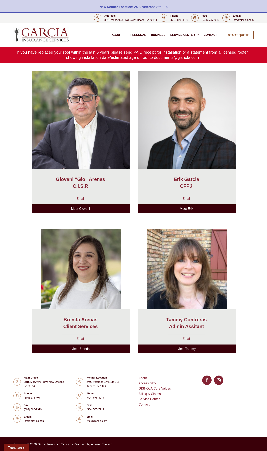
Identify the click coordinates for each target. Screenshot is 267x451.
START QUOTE (238, 35)
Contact (210, 34)
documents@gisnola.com (176, 57)
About (119, 34)
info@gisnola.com (243, 19)
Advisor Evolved (101, 444)
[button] (81, 208)
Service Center (185, 34)
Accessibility (147, 383)
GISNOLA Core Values (155, 388)
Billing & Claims (150, 394)
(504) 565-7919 (210, 19)
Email (80, 198)
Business (158, 34)
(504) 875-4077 (179, 19)
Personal (138, 34)
